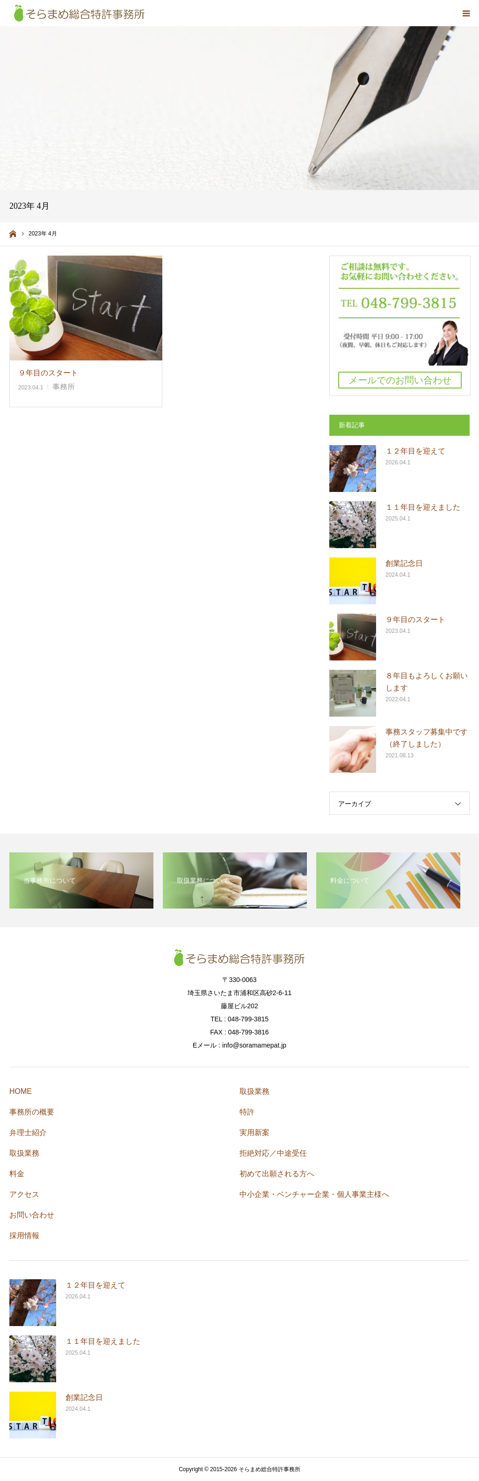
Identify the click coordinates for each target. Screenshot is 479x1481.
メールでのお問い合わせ (399, 380)
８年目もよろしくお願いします (426, 682)
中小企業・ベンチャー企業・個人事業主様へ (314, 1194)
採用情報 (24, 1235)
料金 (16, 1174)
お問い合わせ (31, 1215)
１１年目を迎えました (422, 507)
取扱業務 (24, 1153)
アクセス (24, 1194)
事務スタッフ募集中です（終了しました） (426, 738)
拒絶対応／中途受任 (273, 1153)
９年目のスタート (48, 373)
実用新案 (254, 1132)
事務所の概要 (31, 1112)
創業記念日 (404, 563)
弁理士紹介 (28, 1132)
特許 (247, 1112)
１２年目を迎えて (415, 451)
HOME (20, 1091)
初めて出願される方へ (277, 1174)
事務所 (63, 387)
